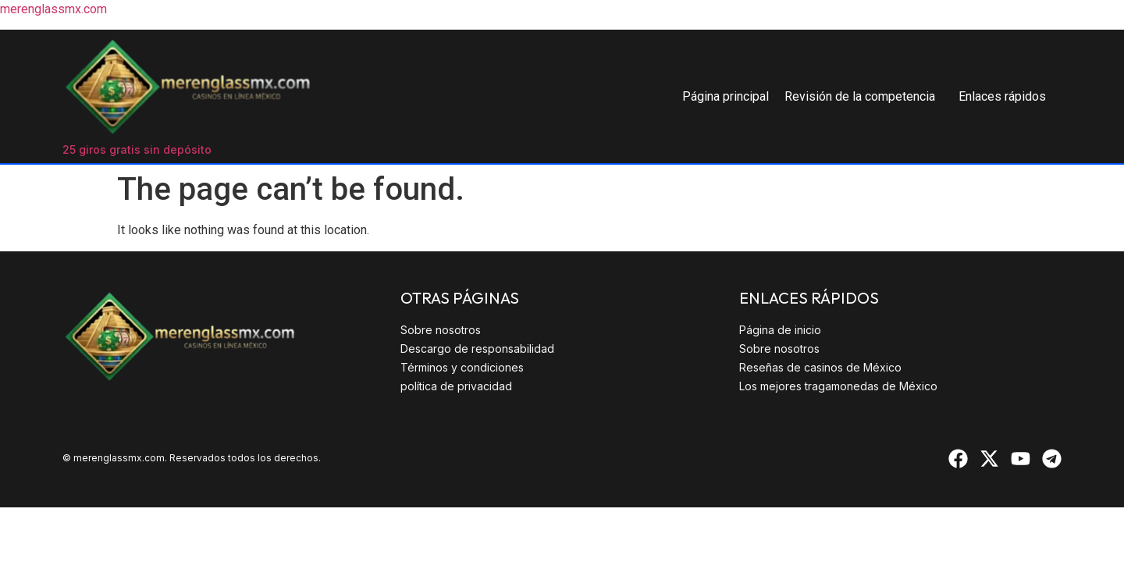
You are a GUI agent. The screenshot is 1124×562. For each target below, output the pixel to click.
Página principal (725, 96)
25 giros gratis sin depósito (137, 149)
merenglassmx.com (53, 9)
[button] (864, 97)
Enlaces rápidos (1002, 96)
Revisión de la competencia (859, 96)
